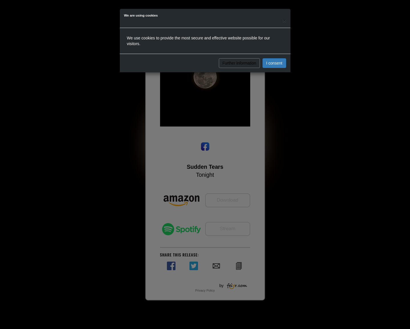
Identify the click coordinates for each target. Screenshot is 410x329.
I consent (274, 63)
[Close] (284, 20)
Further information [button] (239, 63)
